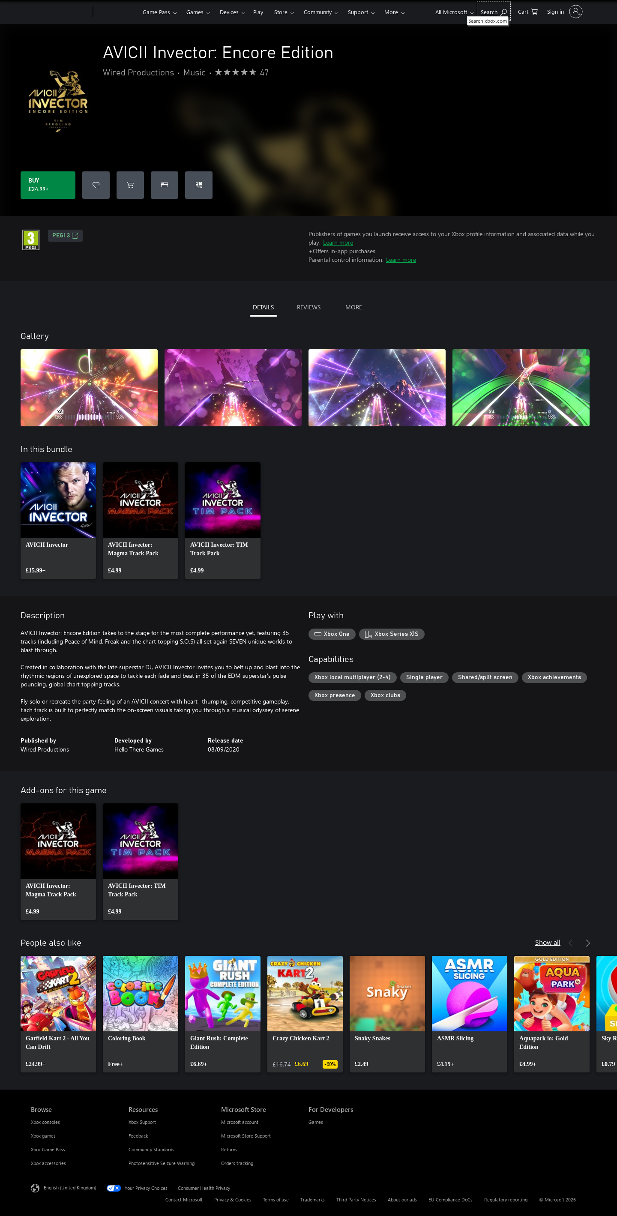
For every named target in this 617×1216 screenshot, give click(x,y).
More (391, 11)
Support (358, 11)
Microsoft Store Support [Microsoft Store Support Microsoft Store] (246, 1135)
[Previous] (570, 943)
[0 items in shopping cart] (528, 11)
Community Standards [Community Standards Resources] (151, 1149)
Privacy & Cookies (233, 1199)
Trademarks (312, 1199)
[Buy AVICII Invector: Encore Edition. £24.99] (48, 185)
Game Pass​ (156, 11)
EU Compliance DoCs (450, 1199)
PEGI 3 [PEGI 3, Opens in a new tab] (65, 235)
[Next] (587, 943)
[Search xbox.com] (494, 11)
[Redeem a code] (199, 185)
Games (195, 11)
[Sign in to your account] (564, 11)
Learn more (338, 242)
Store (281, 11)
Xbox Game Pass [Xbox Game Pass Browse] (48, 1149)
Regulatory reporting (505, 1199)
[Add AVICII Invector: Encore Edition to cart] (130, 185)
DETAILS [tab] (263, 307)
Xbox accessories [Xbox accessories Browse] (48, 1163)
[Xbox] (116, 12)
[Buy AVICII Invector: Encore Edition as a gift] (164, 185)
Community (318, 11)
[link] (58, 520)
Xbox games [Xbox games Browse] (43, 1135)
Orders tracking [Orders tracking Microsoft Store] (237, 1163)
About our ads (402, 1199)
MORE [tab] (353, 307)
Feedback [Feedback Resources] (138, 1135)
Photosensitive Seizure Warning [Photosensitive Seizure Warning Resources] (162, 1163)
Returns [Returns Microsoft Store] (229, 1149)
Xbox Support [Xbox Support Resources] (142, 1122)
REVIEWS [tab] (308, 307)
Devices (229, 11)
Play (258, 11)
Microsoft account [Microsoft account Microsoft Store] (239, 1122)
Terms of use (276, 1199)
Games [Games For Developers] (315, 1122)
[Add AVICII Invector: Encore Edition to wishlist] (96, 185)
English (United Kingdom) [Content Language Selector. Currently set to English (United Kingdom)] (70, 1187)
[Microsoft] (60, 12)
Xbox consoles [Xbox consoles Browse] (45, 1122)
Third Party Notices (356, 1199)
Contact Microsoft (184, 1199)
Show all (547, 941)
